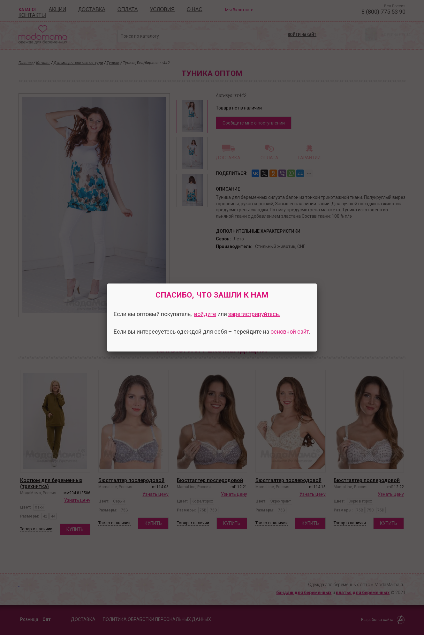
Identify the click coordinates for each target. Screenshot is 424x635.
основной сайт (289, 331)
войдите (205, 314)
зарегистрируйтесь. (254, 314)
